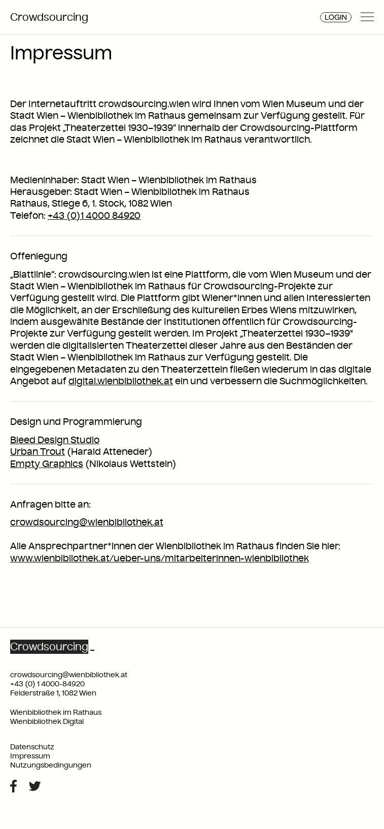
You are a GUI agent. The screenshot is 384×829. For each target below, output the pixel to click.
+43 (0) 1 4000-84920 (47, 683)
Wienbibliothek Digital (47, 721)
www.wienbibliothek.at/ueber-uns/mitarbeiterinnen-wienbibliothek (159, 558)
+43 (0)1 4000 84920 (94, 215)
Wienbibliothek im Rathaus (55, 712)
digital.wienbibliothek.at (120, 381)
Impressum (30, 755)
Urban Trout (37, 451)
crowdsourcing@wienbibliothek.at (86, 522)
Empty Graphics (46, 464)
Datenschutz (32, 746)
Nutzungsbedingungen (50, 765)
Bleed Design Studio (54, 440)
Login (336, 17)
